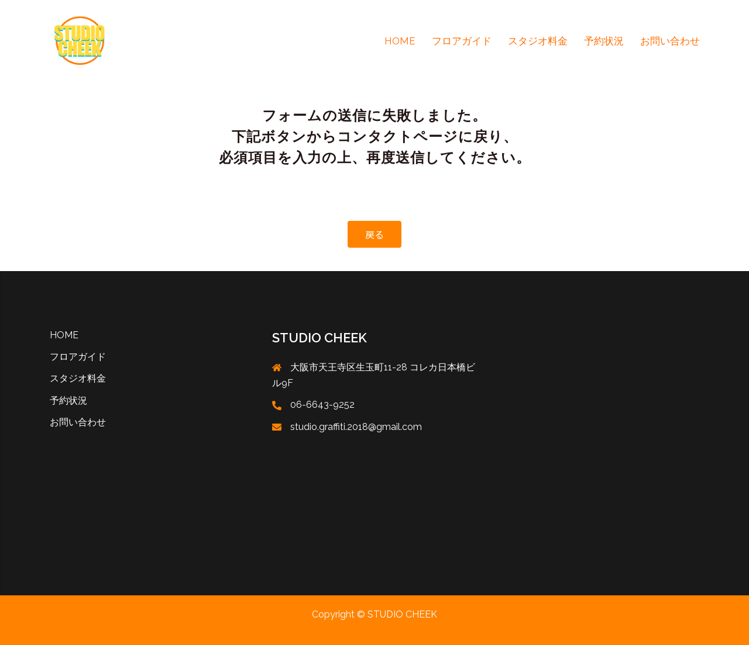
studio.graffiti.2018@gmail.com (356, 426)
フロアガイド (462, 41)
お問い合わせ (670, 41)
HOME (399, 41)
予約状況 (604, 41)
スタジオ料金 (538, 41)
